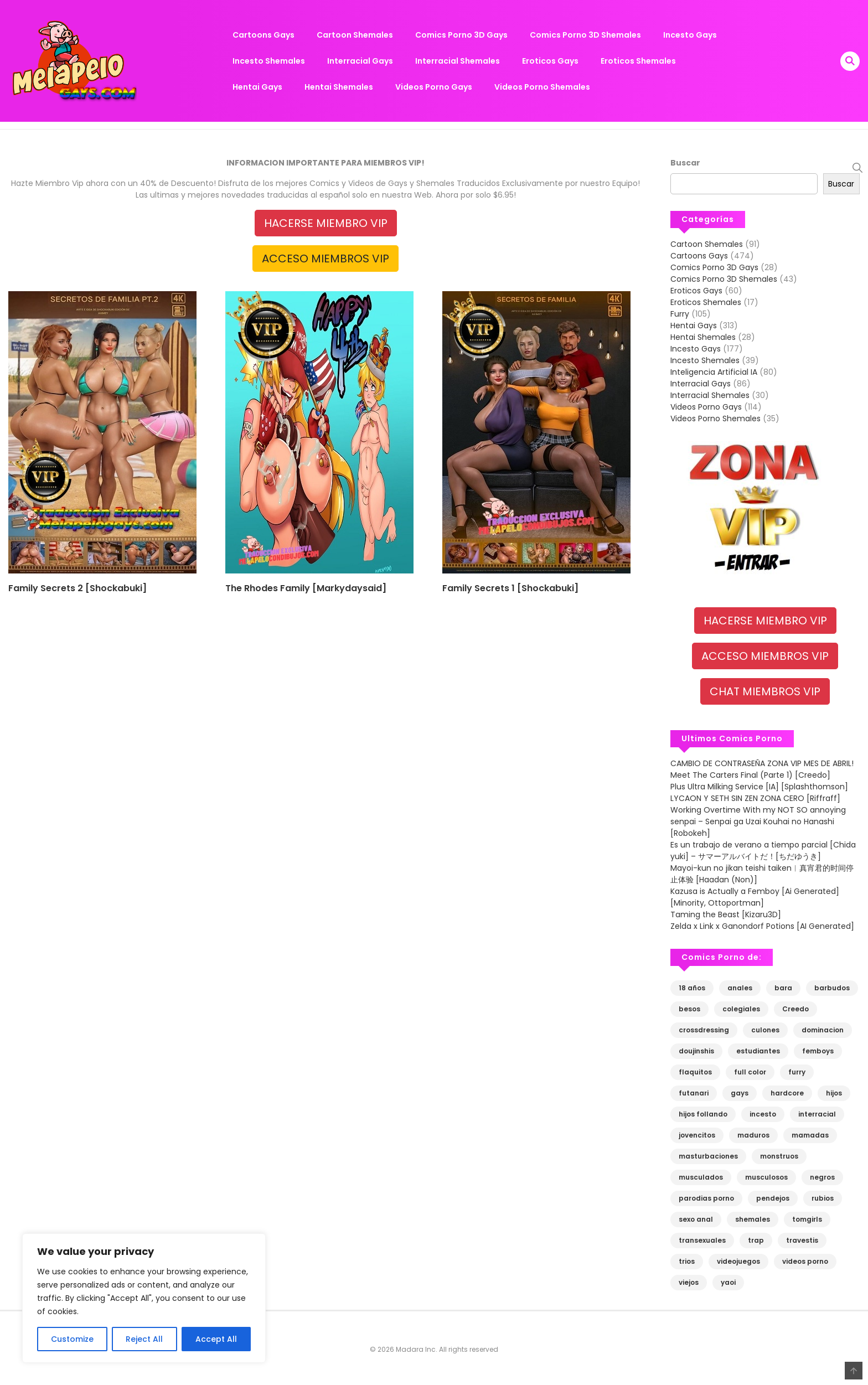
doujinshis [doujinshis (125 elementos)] (696, 1051)
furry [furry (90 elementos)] (796, 1072)
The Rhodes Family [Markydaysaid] (305, 588)
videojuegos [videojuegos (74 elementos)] (738, 1261)
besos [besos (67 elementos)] (689, 1009)
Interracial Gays (360, 60)
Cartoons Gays (263, 34)
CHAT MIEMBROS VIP (765, 691)
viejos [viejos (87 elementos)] (689, 1282)
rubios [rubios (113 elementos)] (823, 1198)
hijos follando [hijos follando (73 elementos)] (703, 1114)
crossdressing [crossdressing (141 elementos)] (704, 1030)
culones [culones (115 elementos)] (765, 1030)
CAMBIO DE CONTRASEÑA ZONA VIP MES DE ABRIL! (762, 763)
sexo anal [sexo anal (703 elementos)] (696, 1219)
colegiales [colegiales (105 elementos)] (741, 1009)
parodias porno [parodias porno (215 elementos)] (706, 1198)
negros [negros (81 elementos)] (822, 1177)
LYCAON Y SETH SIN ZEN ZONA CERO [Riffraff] (755, 798)
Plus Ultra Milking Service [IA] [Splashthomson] (759, 786)
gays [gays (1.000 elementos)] (739, 1093)
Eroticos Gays (550, 60)
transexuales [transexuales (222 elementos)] (702, 1240)
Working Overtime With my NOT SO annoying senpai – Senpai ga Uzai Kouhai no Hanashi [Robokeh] (758, 821)
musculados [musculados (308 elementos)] (701, 1177)
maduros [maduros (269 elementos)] (753, 1135)
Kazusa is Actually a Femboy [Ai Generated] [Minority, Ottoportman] (754, 897)
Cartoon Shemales (355, 34)
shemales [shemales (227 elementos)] (752, 1219)
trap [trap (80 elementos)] (756, 1240)
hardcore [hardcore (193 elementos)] (787, 1093)
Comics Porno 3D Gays (461, 34)
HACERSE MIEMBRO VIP (326, 223)
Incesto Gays (690, 34)
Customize (72, 1339)
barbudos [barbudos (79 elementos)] (832, 988)
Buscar (685, 162)
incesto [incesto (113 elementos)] (763, 1114)
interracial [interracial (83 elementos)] (817, 1114)
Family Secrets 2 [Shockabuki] (77, 588)
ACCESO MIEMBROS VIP (325, 258)
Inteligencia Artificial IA (713, 372)
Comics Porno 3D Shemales (585, 34)
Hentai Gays (257, 86)
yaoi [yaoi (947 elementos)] (728, 1282)
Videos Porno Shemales (542, 86)
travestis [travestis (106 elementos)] (802, 1240)
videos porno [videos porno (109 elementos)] (805, 1261)
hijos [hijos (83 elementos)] (834, 1093)
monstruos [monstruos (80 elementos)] (779, 1156)
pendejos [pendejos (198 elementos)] (772, 1198)
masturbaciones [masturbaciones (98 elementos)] (708, 1156)
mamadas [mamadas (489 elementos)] (810, 1135)
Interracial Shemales (457, 60)
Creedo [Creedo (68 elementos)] (795, 1009)
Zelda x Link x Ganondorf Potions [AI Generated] (762, 926)
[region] (144, 1298)
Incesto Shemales (268, 60)
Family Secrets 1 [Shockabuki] (510, 588)
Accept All (216, 1339)
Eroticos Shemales (638, 60)
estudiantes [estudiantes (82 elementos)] (758, 1051)
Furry (679, 313)
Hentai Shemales (338, 86)
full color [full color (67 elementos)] (750, 1072)
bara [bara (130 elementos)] (783, 988)
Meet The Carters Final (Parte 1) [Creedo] (750, 775)
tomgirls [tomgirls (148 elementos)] (807, 1219)
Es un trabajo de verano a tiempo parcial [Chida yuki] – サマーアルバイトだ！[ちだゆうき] (763, 850)
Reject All (144, 1339)
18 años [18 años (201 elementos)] (692, 988)
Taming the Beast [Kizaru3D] (726, 914)
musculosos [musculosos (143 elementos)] (766, 1177)
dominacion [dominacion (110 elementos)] (823, 1030)
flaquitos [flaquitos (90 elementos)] (695, 1072)
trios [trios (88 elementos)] (687, 1261)
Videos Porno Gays (433, 86)
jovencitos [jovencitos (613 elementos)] (697, 1135)
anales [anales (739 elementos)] (739, 988)
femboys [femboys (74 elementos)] (818, 1051)
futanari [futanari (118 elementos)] (694, 1093)
